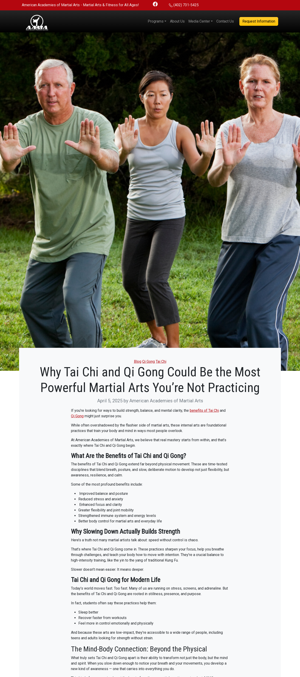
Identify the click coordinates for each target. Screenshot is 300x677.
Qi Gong (148, 361)
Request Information (258, 21)
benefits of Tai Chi (204, 410)
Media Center (199, 21)
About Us (177, 21)
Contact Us (225, 21)
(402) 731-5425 (186, 5)
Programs (156, 21)
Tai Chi (161, 361)
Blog (137, 361)
